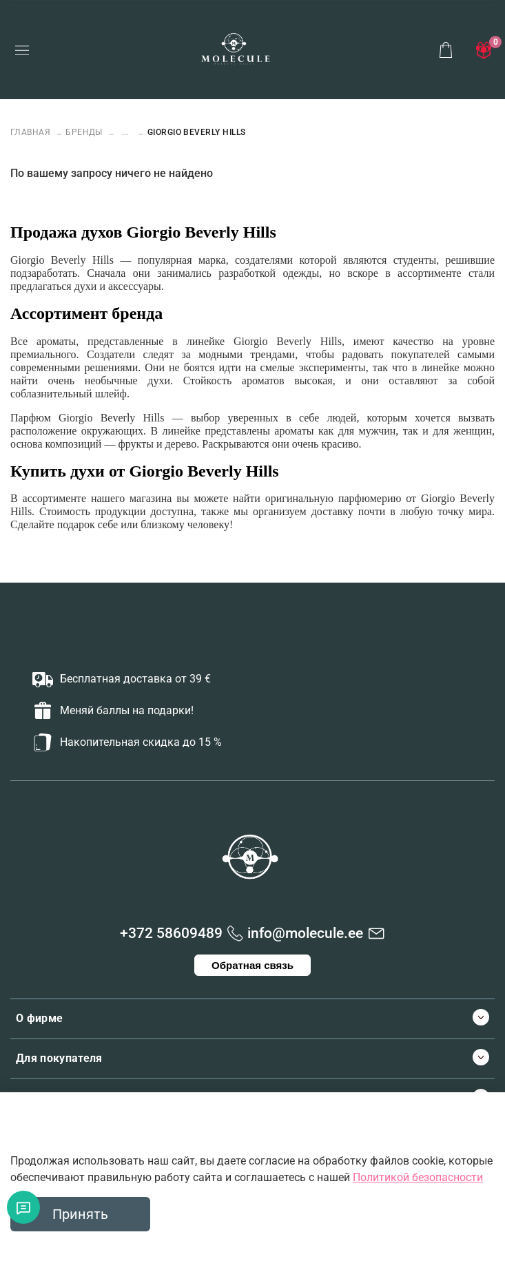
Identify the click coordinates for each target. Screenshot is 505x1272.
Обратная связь (252, 965)
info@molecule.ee (305, 933)
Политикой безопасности (418, 1177)
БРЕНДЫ (84, 132)
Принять (80, 1214)
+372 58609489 (171, 933)
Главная (31, 132)
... (125, 132)
